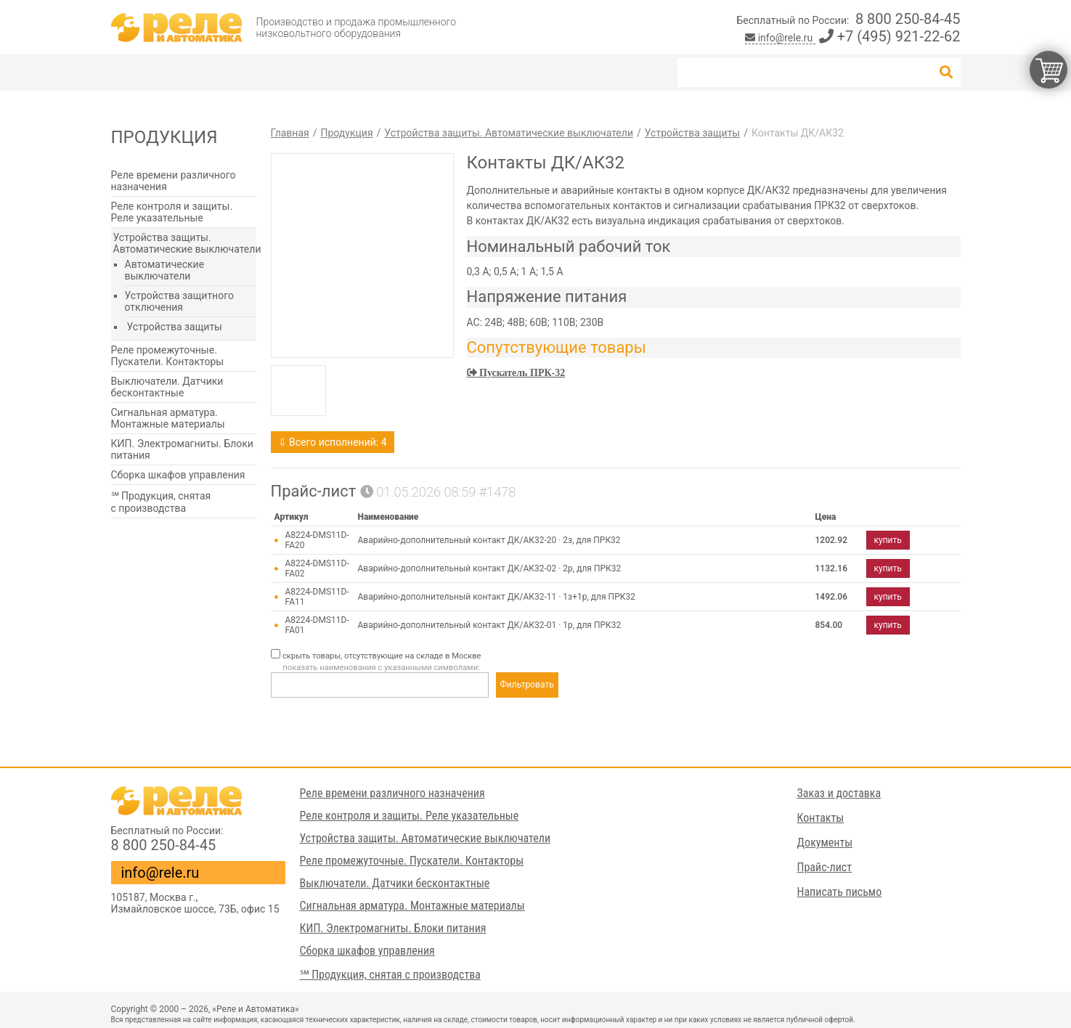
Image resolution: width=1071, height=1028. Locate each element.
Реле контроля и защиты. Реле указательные (172, 212)
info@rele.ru (780, 38)
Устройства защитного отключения (179, 301)
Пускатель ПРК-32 (521, 372)
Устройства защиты (174, 327)
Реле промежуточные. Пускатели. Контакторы (167, 355)
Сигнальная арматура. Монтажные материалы (168, 418)
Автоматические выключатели (165, 270)
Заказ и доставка (839, 793)
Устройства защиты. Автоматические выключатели (187, 243)
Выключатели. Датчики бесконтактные (167, 387)
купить (888, 540)
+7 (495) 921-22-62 (890, 36)
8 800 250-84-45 (908, 19)
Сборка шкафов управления (178, 475)
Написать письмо (839, 892)
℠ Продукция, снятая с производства (161, 502)
